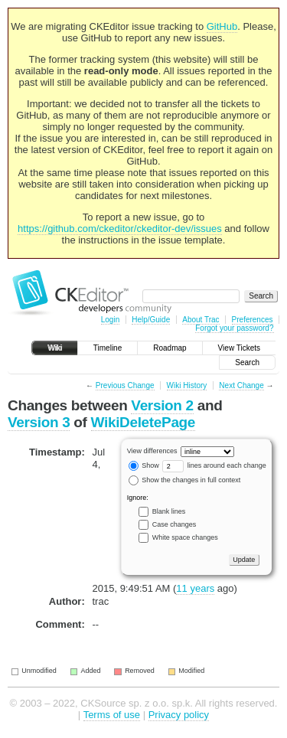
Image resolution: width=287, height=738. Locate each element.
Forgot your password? (234, 328)
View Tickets (239, 348)
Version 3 (39, 422)
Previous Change (125, 385)
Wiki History (187, 385)
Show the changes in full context (185, 480)
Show (144, 465)
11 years (195, 588)
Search (247, 362)
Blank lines (169, 511)
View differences (152, 451)
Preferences (252, 319)
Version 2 (162, 405)
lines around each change (214, 465)
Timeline (107, 348)
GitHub (222, 26)
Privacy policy (178, 714)
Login (110, 319)
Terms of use (111, 714)
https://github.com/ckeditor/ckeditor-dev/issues (120, 228)
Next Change (241, 385)
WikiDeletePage (143, 422)
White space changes (185, 537)
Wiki (54, 348)
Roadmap (169, 348)
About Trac (200, 319)
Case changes (174, 524)
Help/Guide (151, 319)
